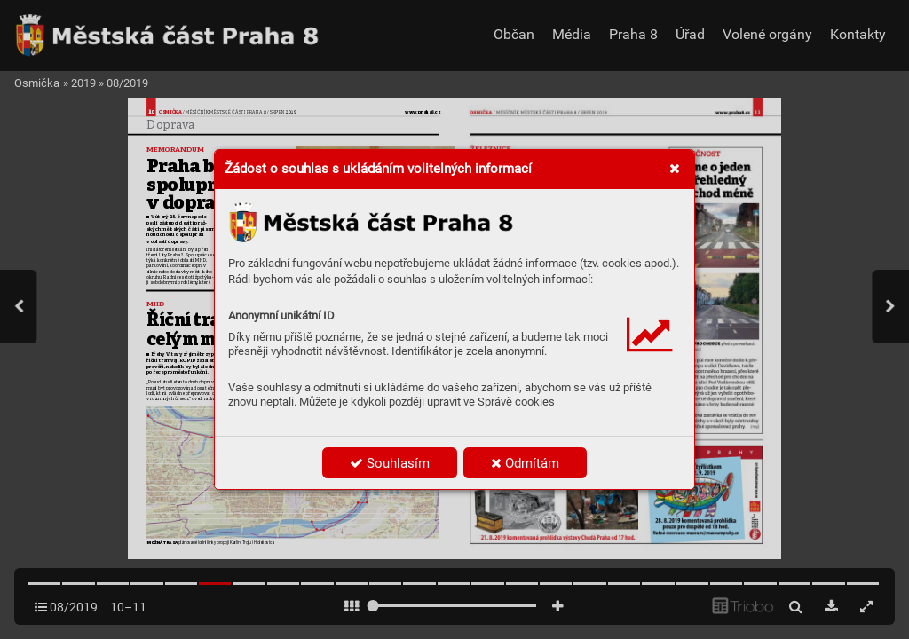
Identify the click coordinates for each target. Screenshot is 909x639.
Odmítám (525, 463)
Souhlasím (390, 463)
